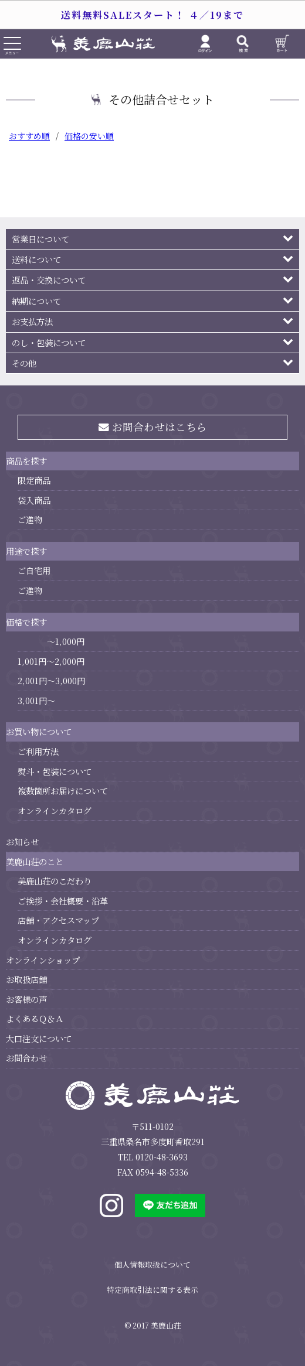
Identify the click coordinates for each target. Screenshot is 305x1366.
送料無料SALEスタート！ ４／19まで (152, 15)
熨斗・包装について (55, 771)
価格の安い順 (89, 136)
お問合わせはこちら (153, 426)
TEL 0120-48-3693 (153, 1156)
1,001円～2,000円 (51, 661)
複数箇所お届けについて (63, 790)
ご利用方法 (38, 751)
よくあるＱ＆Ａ (34, 1018)
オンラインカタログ (55, 810)
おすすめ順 (29, 136)
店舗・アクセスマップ (58, 920)
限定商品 (34, 480)
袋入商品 (34, 500)
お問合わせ (26, 1057)
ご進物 (30, 519)
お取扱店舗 (26, 979)
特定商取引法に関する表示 (152, 1289)
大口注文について (39, 1038)
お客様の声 (26, 999)
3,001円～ (36, 700)
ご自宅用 (34, 570)
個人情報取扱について (152, 1264)
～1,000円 (65, 641)
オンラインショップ (43, 960)
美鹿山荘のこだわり (55, 881)
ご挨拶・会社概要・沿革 (63, 900)
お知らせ (22, 841)
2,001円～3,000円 (51, 680)
